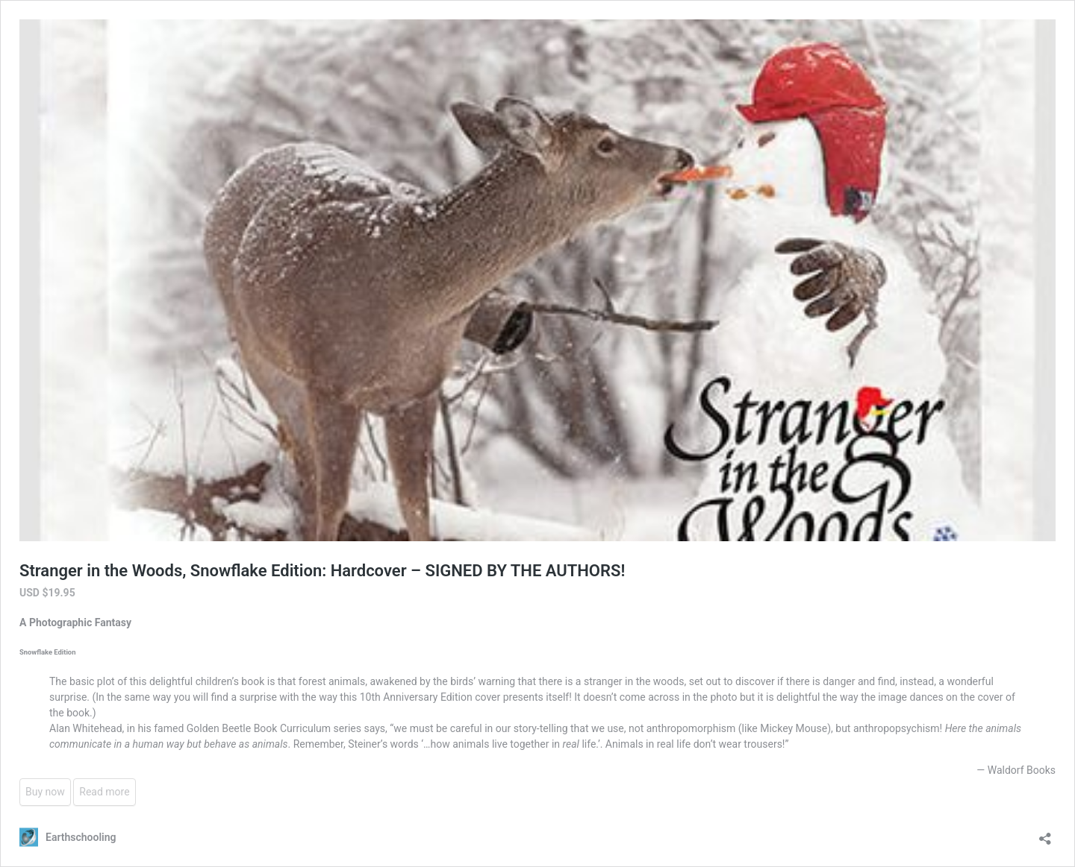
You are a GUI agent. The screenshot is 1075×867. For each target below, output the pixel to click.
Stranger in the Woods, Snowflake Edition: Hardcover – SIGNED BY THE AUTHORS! (322, 570)
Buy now (45, 792)
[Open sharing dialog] (1045, 833)
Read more (104, 792)
